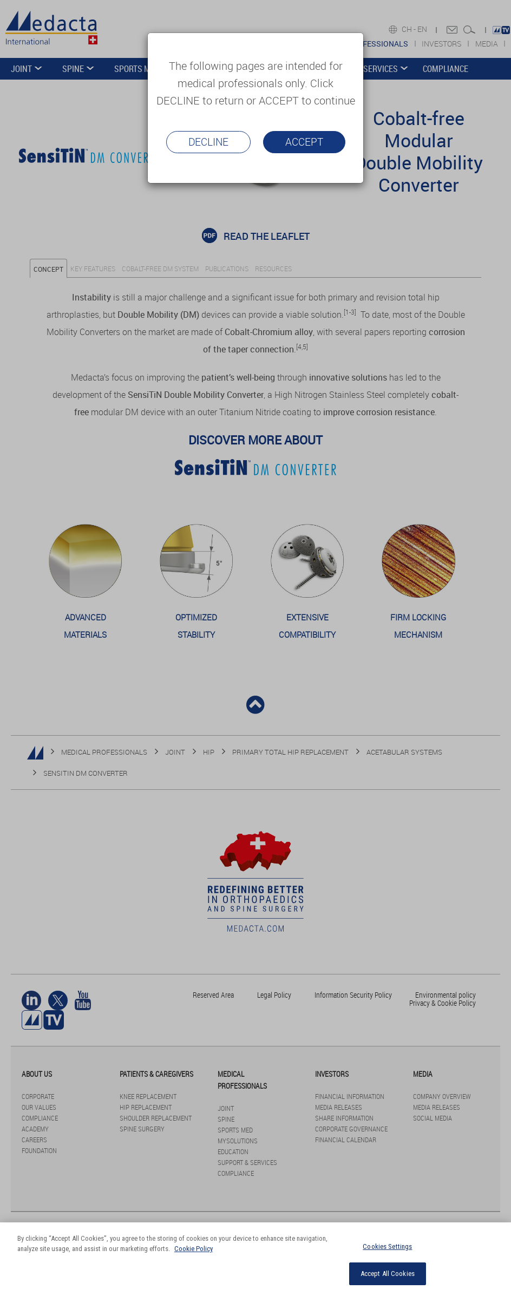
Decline (208, 142)
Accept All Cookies (388, 1273)
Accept (304, 142)
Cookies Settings (387, 1246)
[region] (255, 1259)
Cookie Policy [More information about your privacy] (193, 1249)
